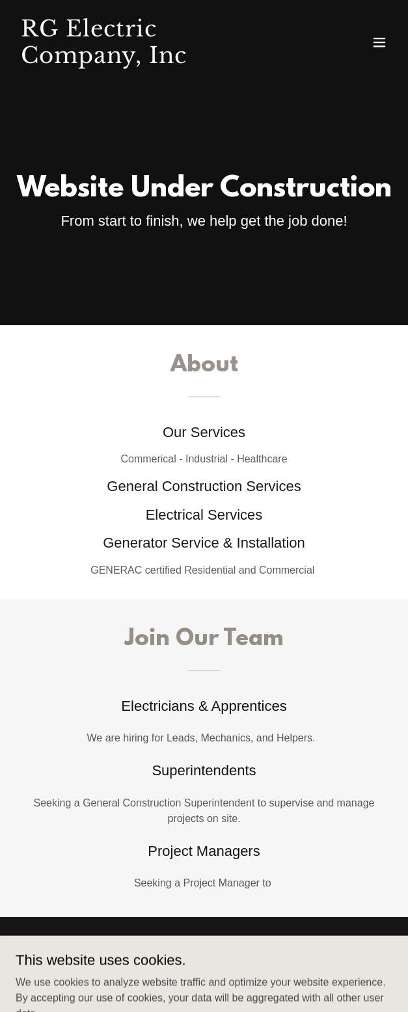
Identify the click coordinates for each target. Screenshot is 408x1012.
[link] (147, 59)
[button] (379, 42)
